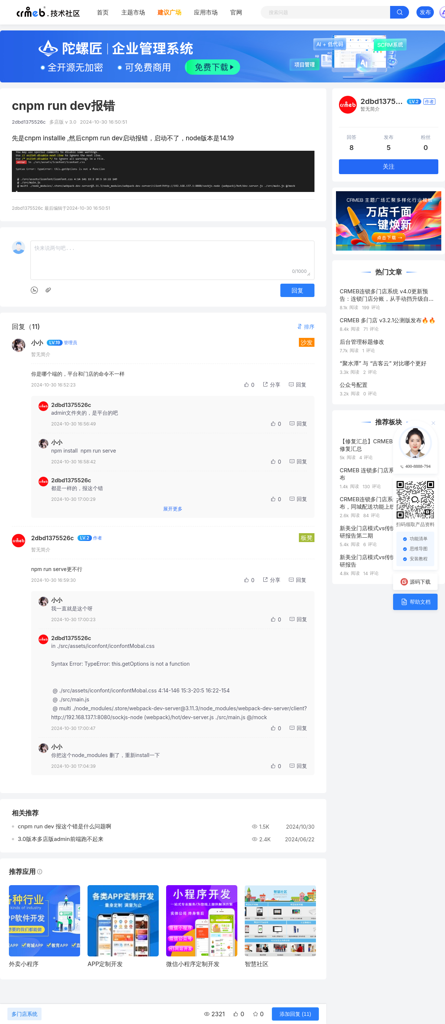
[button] (305, 326)
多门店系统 (24, 1014)
